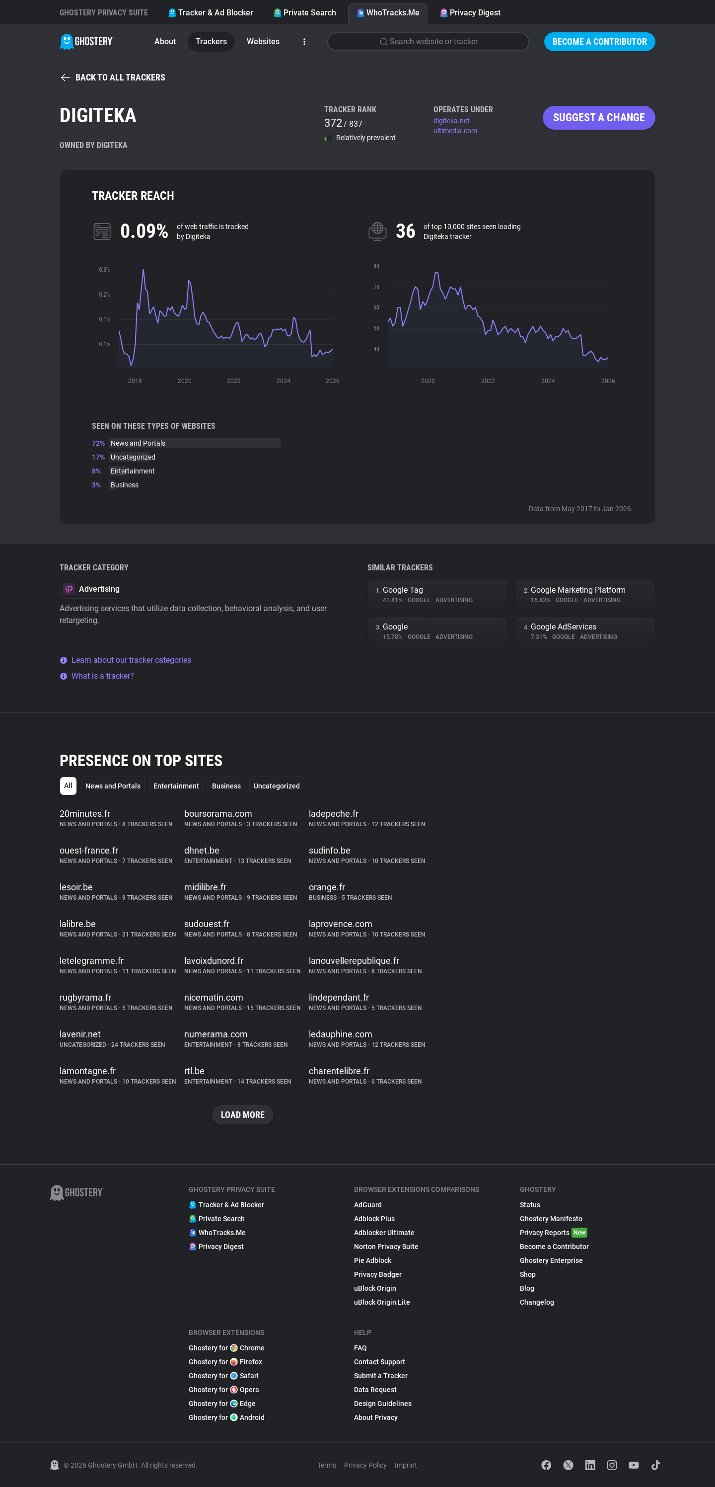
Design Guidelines (383, 1404)
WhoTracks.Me (388, 12)
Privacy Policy (365, 1465)
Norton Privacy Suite (386, 1247)
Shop (528, 1274)
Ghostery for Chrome (227, 1348)
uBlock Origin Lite (382, 1302)
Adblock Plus (374, 1219)
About (165, 41)
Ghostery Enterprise (551, 1260)
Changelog (537, 1302)
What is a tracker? (97, 676)
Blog (527, 1288)
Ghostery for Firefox (225, 1362)
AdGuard (368, 1205)
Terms (326, 1465)
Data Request (375, 1390)
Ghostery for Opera (224, 1390)
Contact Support (379, 1362)
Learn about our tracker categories (125, 660)
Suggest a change (599, 117)
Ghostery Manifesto (551, 1219)
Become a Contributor (600, 41)
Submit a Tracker (381, 1376)
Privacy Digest (469, 12)
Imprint (406, 1465)
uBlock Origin (375, 1288)
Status (530, 1205)
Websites (263, 41)
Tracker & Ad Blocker (210, 12)
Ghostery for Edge (222, 1404)
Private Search (304, 12)
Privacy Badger (378, 1274)
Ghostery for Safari (224, 1376)
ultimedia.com (455, 131)
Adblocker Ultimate (384, 1233)
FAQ (360, 1348)
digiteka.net (451, 121)
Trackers (211, 41)
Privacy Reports (553, 1233)
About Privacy (376, 1417)
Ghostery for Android (227, 1417)
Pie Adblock (372, 1260)
